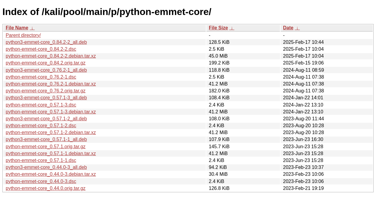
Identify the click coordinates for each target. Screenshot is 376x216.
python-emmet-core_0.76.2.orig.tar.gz (46, 90)
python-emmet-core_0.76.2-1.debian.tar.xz (51, 83)
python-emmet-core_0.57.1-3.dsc (41, 104)
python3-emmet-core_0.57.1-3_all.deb (46, 97)
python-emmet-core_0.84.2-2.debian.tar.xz (51, 55)
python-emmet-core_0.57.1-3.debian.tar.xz (51, 111)
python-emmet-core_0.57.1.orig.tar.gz (46, 146)
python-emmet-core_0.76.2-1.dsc (41, 77)
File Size (218, 27)
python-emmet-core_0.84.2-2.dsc (41, 49)
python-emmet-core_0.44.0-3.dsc (41, 181)
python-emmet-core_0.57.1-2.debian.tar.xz (51, 132)
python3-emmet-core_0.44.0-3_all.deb (46, 167)
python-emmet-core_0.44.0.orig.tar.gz (46, 188)
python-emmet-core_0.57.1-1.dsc (41, 160)
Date (288, 27)
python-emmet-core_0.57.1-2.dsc (41, 125)
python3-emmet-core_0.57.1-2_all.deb (46, 118)
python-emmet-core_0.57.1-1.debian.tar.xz (51, 153)
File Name (17, 27)
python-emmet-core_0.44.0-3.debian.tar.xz (51, 174)
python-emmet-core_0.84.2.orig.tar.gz (46, 62)
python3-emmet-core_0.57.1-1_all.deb (46, 139)
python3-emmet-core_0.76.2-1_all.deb (46, 70)
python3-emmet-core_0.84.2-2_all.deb (46, 42)
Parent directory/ (23, 35)
